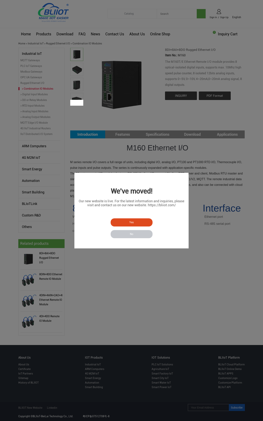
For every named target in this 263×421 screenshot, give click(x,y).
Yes (131, 222)
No (131, 234)
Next (80, 103)
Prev (73, 103)
